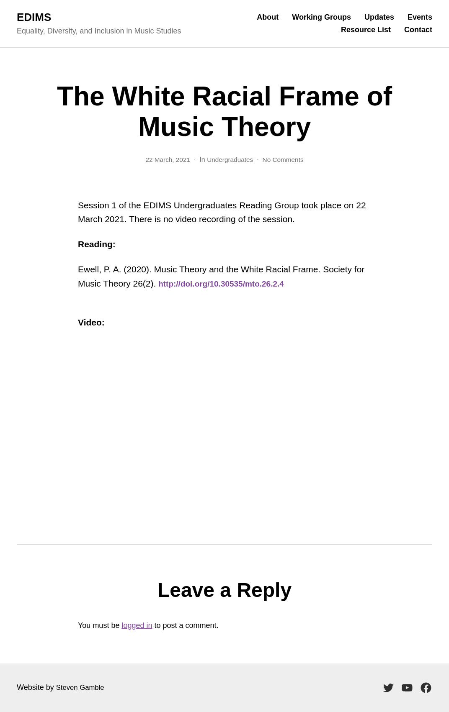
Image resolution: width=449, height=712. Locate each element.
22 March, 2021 (166, 159)
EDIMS (34, 17)
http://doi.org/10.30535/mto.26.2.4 (227, 283)
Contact (418, 30)
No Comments (284, 159)
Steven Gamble (82, 687)
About (268, 17)
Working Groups (321, 17)
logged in (136, 625)
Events (420, 17)
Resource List (366, 30)
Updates (379, 17)
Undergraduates (230, 159)
